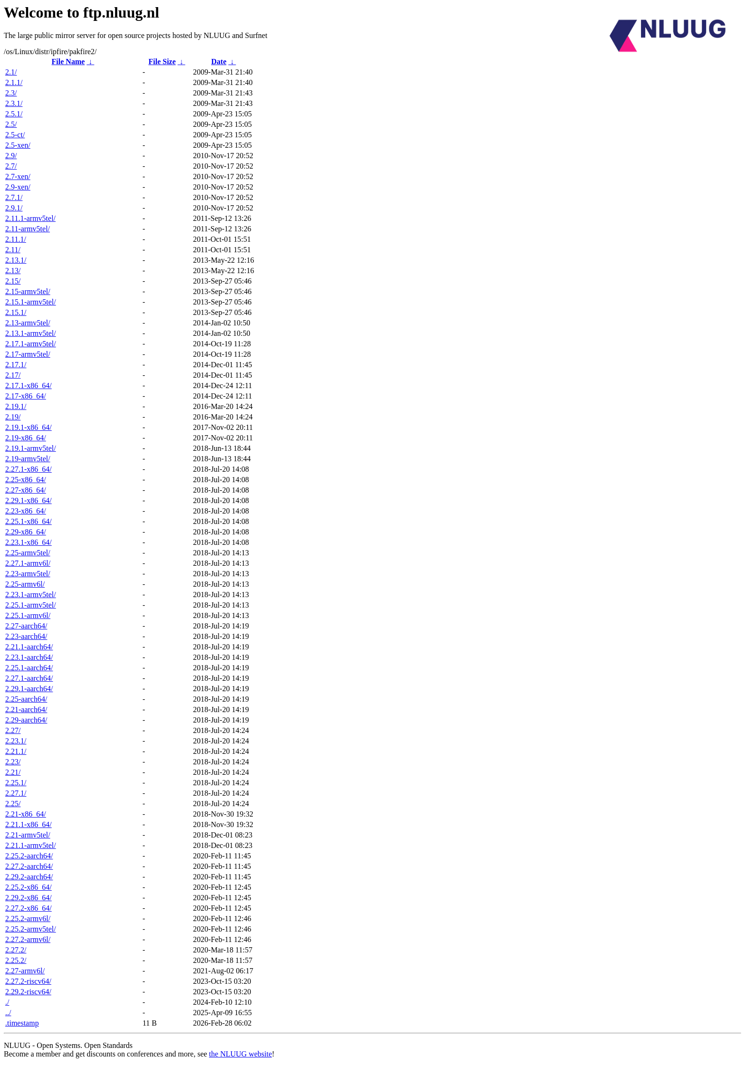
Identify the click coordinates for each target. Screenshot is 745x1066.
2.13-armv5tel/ (27, 323)
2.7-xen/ (17, 176)
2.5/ (11, 124)
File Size (161, 61)
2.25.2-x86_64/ (28, 887)
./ (7, 1002)
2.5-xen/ (17, 145)
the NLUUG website (240, 1054)
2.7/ (11, 166)
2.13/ (12, 270)
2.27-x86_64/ (25, 490)
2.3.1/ (13, 103)
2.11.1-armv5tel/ (30, 218)
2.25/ (12, 804)
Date (219, 61)
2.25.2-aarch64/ (29, 856)
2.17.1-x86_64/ (28, 385)
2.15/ (12, 281)
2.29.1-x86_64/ (28, 500)
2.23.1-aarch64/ (29, 657)
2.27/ (12, 730)
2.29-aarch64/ (26, 720)
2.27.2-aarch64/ (29, 866)
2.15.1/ (15, 312)
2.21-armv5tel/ (27, 835)
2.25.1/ (15, 783)
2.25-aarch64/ (26, 699)
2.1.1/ (13, 82)
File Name (68, 61)
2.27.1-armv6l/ (27, 563)
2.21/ (12, 772)
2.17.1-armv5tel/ (30, 344)
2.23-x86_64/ (25, 511)
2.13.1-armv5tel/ (30, 333)
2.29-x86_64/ (25, 532)
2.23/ (12, 762)
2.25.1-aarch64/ (29, 668)
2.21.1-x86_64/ (28, 824)
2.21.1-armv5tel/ (30, 845)
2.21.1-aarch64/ (29, 647)
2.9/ (11, 156)
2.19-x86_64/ (25, 438)
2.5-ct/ (15, 135)
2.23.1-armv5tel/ (30, 594)
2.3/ (11, 93)
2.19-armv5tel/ (27, 459)
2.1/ (11, 72)
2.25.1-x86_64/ (28, 521)
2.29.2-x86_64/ (28, 898)
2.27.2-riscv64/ (28, 981)
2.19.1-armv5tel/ (30, 448)
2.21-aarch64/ (26, 709)
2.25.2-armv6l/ (27, 918)
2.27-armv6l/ (25, 971)
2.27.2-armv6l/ (27, 939)
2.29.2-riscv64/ (28, 992)
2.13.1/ (15, 260)
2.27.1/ (15, 793)
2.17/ (12, 375)
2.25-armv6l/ (25, 584)
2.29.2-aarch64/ (29, 877)
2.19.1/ (15, 406)
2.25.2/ (15, 960)
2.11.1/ (15, 239)
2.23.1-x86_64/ (28, 542)
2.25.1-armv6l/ (27, 615)
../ (8, 1013)
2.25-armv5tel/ (27, 553)
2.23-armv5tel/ (27, 574)
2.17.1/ (15, 365)
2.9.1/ (13, 208)
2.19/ (12, 417)
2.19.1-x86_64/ (28, 427)
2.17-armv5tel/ (27, 354)
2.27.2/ (15, 950)
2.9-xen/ (17, 187)
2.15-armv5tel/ (27, 291)
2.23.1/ (15, 741)
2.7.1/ (13, 197)
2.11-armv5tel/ (27, 229)
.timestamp (22, 1023)
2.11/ (12, 250)
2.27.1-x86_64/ (28, 469)
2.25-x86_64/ (25, 480)
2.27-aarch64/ (26, 626)
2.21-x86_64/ (25, 814)
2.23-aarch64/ (26, 636)
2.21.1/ (15, 751)
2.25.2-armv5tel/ (30, 929)
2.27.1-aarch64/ (29, 678)
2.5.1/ (13, 114)
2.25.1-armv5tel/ (30, 605)
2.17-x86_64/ (25, 396)
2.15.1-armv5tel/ (30, 302)
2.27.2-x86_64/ (28, 908)
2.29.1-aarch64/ (29, 689)
